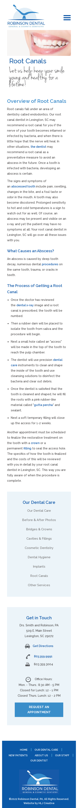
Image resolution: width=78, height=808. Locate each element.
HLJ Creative (46, 803)
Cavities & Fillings (39, 538)
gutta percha (43, 405)
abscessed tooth (23, 186)
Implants (39, 566)
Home (23, 749)
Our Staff (62, 755)
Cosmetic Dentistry (39, 548)
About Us (41, 755)
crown (35, 443)
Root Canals (39, 576)
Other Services (39, 585)
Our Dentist (39, 760)
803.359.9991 (43, 656)
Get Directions (39, 646)
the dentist (38, 146)
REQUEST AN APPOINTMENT (39, 709)
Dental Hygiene (39, 557)
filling (27, 448)
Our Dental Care (39, 511)
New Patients (18, 755)
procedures (50, 264)
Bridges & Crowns (39, 529)
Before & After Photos (39, 520)
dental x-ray (25, 305)
